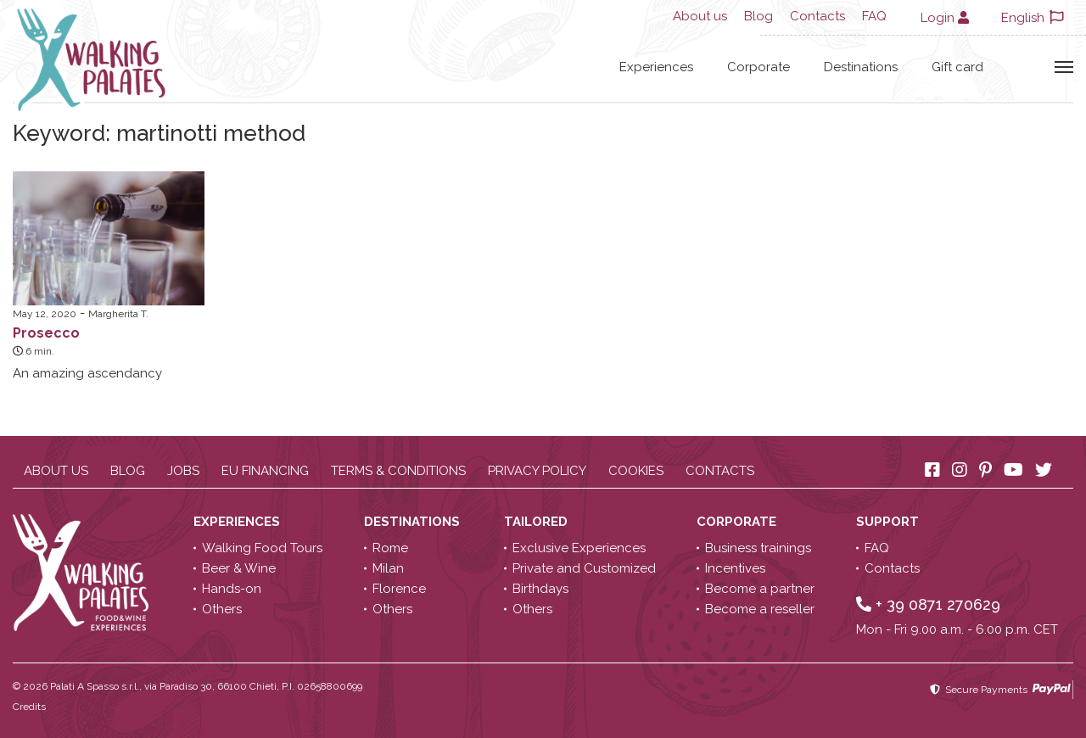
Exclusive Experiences (579, 548)
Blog (758, 16)
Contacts (817, 16)
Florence (399, 588)
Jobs (183, 470)
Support (889, 521)
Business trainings (758, 548)
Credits (29, 707)
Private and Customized (584, 568)
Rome (390, 548)
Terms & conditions (398, 470)
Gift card (957, 67)
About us (700, 16)
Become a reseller (759, 609)
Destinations (861, 67)
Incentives (735, 568)
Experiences (656, 67)
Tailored (537, 521)
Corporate (758, 67)
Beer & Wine (239, 568)
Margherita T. (118, 314)
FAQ (874, 16)
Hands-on (231, 588)
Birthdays (540, 588)
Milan (388, 568)
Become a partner (759, 588)
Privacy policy (537, 470)
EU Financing (265, 470)
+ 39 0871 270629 (928, 604)
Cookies (635, 470)
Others (222, 609)
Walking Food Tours (262, 548)
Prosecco (46, 333)
